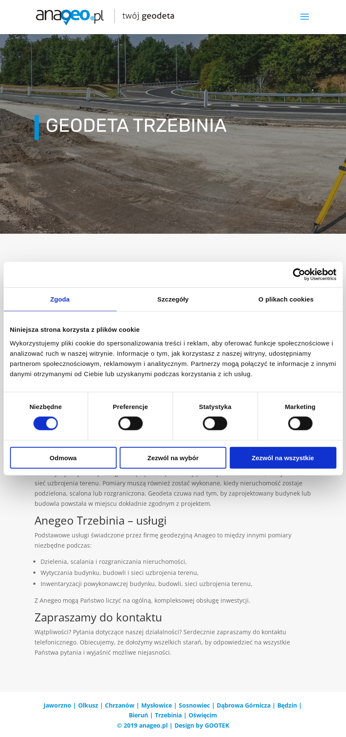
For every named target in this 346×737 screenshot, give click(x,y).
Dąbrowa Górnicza (243, 705)
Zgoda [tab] (60, 299)
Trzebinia (168, 715)
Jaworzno (57, 705)
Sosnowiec (194, 705)
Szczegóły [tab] (173, 299)
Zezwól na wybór (172, 457)
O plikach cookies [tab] (286, 299)
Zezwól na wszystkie (283, 457)
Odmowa (62, 457)
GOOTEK (217, 725)
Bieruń (138, 715)
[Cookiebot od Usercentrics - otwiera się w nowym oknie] (299, 274)
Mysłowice (156, 705)
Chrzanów (119, 705)
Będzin (287, 705)
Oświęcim (203, 715)
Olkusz (88, 705)
